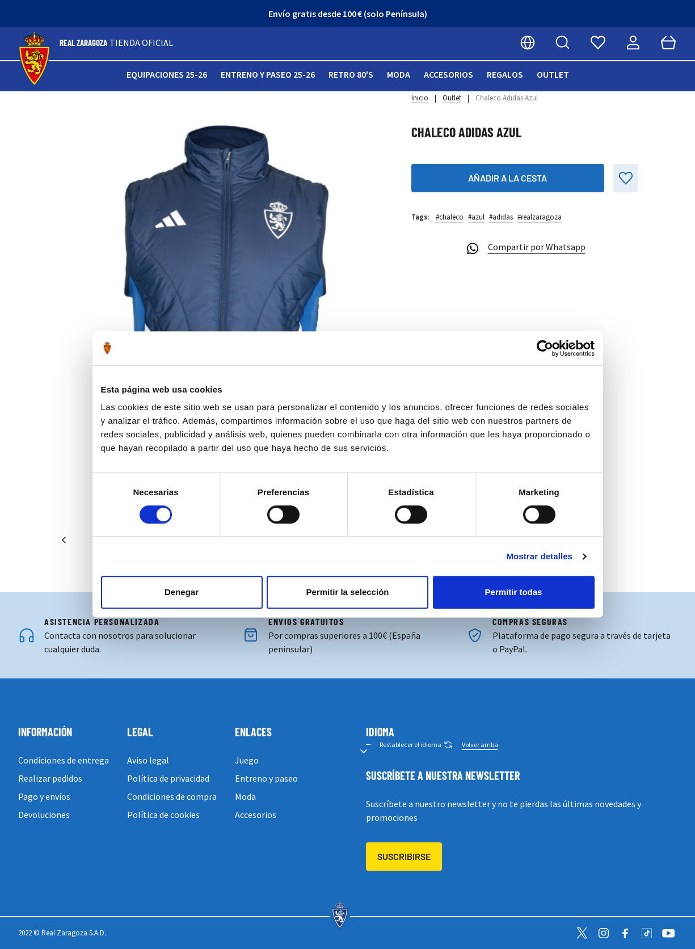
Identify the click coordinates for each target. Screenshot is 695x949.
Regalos (505, 74)
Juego (247, 760)
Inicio (419, 98)
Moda (398, 74)
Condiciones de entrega (63, 760)
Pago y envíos (44, 796)
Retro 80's (350, 74)
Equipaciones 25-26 (167, 74)
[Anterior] (64, 540)
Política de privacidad (168, 778)
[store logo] (34, 59)
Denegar (182, 592)
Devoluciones (44, 814)
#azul (476, 217)
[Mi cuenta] (633, 42)
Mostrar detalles (539, 556)
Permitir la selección (347, 592)
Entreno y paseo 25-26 (268, 74)
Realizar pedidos (50, 778)
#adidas (501, 217)
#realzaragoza (539, 217)
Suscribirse (404, 856)
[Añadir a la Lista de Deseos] (625, 178)
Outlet (553, 74)
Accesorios (448, 74)
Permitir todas (513, 592)
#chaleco (450, 217)
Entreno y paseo (266, 778)
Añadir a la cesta (507, 177)
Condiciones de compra (172, 796)
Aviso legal (148, 760)
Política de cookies (163, 814)
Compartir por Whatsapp (525, 248)
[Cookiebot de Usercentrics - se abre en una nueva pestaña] (545, 348)
